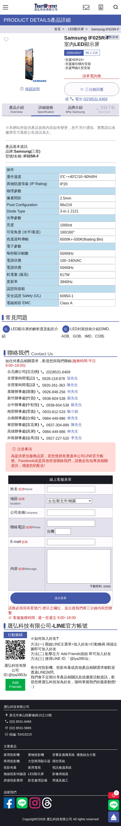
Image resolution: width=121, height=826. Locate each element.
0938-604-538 (54, 399)
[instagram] (34, 807)
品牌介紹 (75, 110)
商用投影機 (12, 761)
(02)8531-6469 (95, 99)
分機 (50, 531)
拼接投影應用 (13, 780)
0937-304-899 (57, 425)
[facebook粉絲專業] (9, 807)
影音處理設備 (37, 780)
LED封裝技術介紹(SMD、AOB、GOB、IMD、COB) (87, 332)
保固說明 (30, 89)
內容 (14, 569)
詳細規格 (46, 110)
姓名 (14, 489)
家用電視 (34, 767)
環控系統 (58, 761)
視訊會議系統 (62, 767)
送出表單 (60, 598)
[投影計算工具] (100, 11)
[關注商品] (113, 795)
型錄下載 (105, 110)
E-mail (15, 542)
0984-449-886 (54, 418)
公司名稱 (17, 512)
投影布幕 (10, 767)
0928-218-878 (53, 379)
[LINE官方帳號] (22, 807)
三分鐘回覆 (91, 89)
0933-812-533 (54, 412)
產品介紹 (16, 110)
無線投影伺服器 (15, 774)
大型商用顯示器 (39, 761)
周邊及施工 (60, 780)
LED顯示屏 (36, 774)
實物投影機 (36, 755)
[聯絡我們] (86, 11)
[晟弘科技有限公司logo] (46, 10)
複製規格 (112, 37)
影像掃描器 (60, 774)
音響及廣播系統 (63, 755)
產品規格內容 (42, 128)
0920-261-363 (53, 385)
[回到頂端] (113, 816)
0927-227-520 (57, 438)
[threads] (47, 807)
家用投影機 (12, 755)
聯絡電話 (17, 527)
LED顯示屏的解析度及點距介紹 (30, 332)
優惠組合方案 (86, 755)
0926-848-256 (54, 392)
